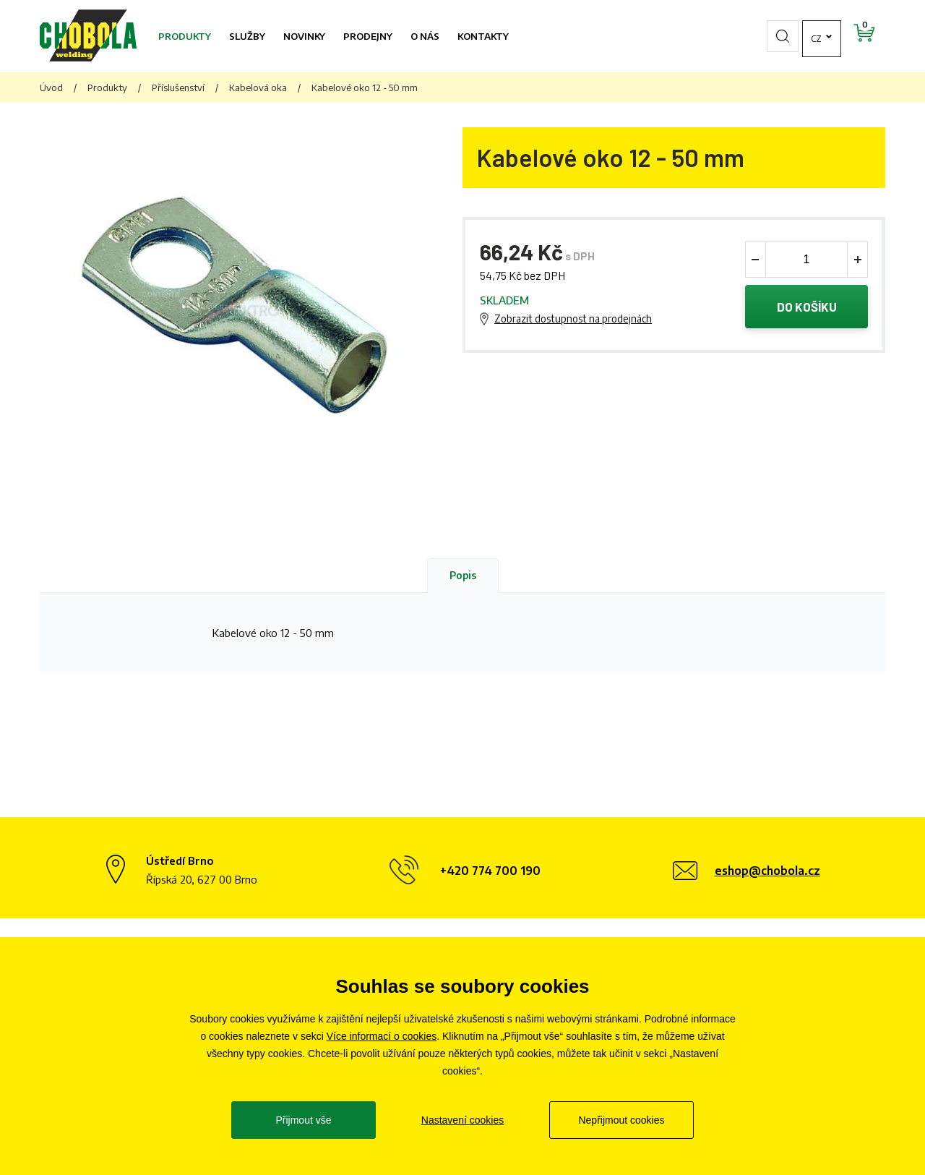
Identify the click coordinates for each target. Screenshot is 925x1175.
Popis (462, 575)
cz (777, 36)
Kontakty (483, 36)
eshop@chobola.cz (767, 870)
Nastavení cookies (462, 1120)
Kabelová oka (258, 87)
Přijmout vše (303, 1120)
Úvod (51, 87)
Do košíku (807, 306)
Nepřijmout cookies (621, 1120)
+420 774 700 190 (490, 870)
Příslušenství (178, 87)
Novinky (304, 36)
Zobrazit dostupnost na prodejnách (573, 318)
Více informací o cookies (382, 1036)
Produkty (184, 36)
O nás (424, 36)
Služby (247, 36)
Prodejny (367, 36)
